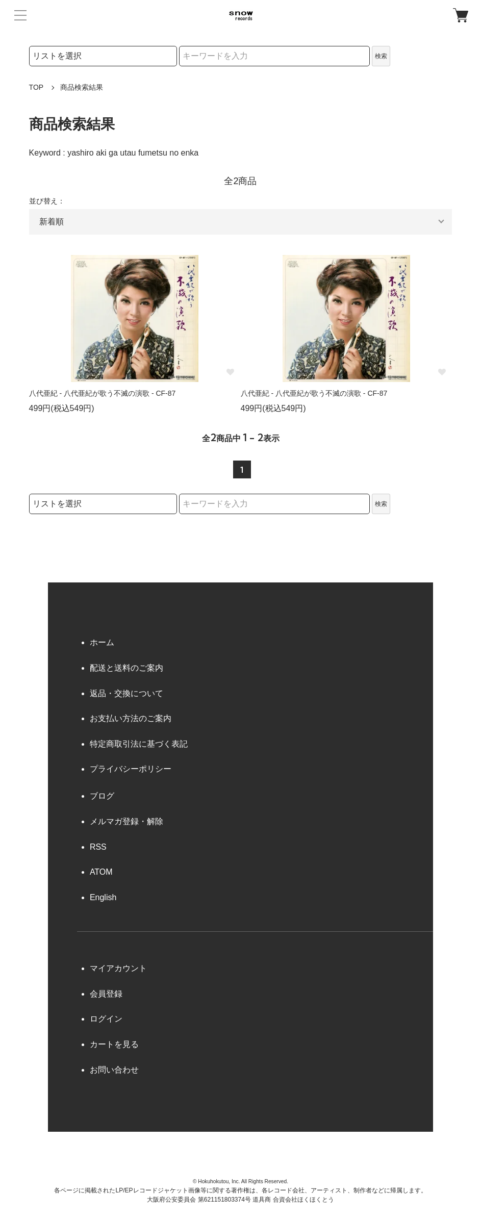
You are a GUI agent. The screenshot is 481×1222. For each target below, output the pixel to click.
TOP (36, 87)
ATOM (101, 872)
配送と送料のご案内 (126, 668)
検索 (381, 56)
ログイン (106, 1018)
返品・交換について (126, 693)
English (103, 897)
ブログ (102, 796)
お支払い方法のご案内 (130, 718)
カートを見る (114, 1044)
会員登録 (106, 993)
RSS (98, 847)
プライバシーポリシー (130, 769)
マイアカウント (118, 968)
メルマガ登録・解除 (126, 821)
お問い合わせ (114, 1069)
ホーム (102, 642)
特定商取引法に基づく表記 (139, 744)
